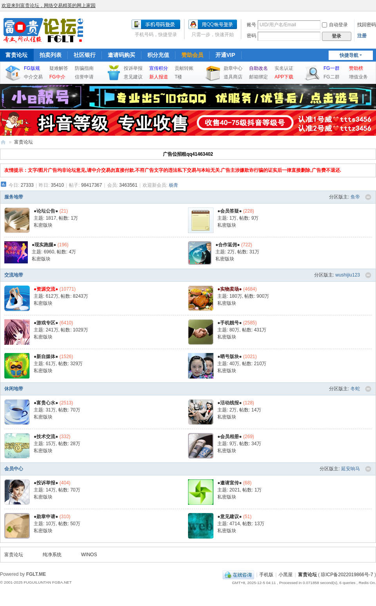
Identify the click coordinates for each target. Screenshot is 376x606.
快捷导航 (349, 55)
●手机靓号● (229, 323)
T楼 (178, 77)
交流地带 (13, 275)
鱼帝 (355, 197)
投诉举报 (133, 68)
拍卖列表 (50, 55)
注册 (362, 35)
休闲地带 (13, 388)
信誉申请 (84, 77)
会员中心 (13, 468)
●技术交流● (46, 436)
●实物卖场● (229, 289)
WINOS (89, 554)
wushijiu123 (347, 275)
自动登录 (335, 24)
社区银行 (85, 55)
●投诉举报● (46, 483)
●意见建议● (229, 516)
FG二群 (332, 77)
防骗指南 (84, 68)
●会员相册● (229, 436)
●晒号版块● (229, 356)
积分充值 (158, 55)
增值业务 (358, 77)
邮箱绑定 (258, 77)
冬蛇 (355, 388)
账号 (251, 24)
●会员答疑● (229, 211)
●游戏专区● (46, 323)
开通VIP (225, 55)
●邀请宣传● (229, 483)
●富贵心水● (46, 403)
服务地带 (13, 197)
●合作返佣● (227, 244)
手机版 (266, 574)
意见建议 (133, 77)
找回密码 (366, 24)
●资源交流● (46, 289)
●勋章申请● (46, 516)
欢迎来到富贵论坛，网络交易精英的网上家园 (49, 5)
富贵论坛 (3, 142)
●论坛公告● (46, 211)
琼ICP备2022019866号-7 (347, 574)
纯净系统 (52, 554)
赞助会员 (192, 55)
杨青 (173, 185)
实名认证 (284, 68)
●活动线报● (229, 403)
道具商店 (233, 77)
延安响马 (350, 468)
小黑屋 (285, 574)
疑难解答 (58, 68)
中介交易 (33, 77)
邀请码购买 (121, 55)
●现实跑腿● (44, 244)
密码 (251, 35)
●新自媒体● (46, 356)
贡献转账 (184, 68)
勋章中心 (233, 68)
